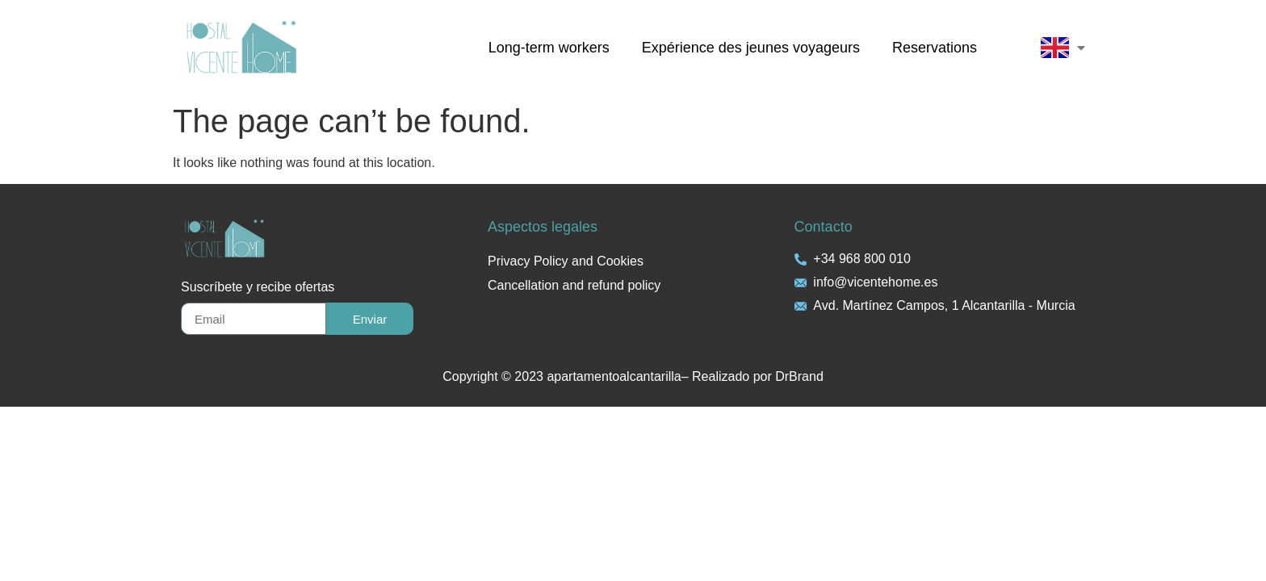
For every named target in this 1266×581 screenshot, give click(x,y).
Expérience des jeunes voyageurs (751, 48)
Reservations (934, 48)
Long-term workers (549, 48)
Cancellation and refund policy (574, 285)
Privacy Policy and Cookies (565, 261)
